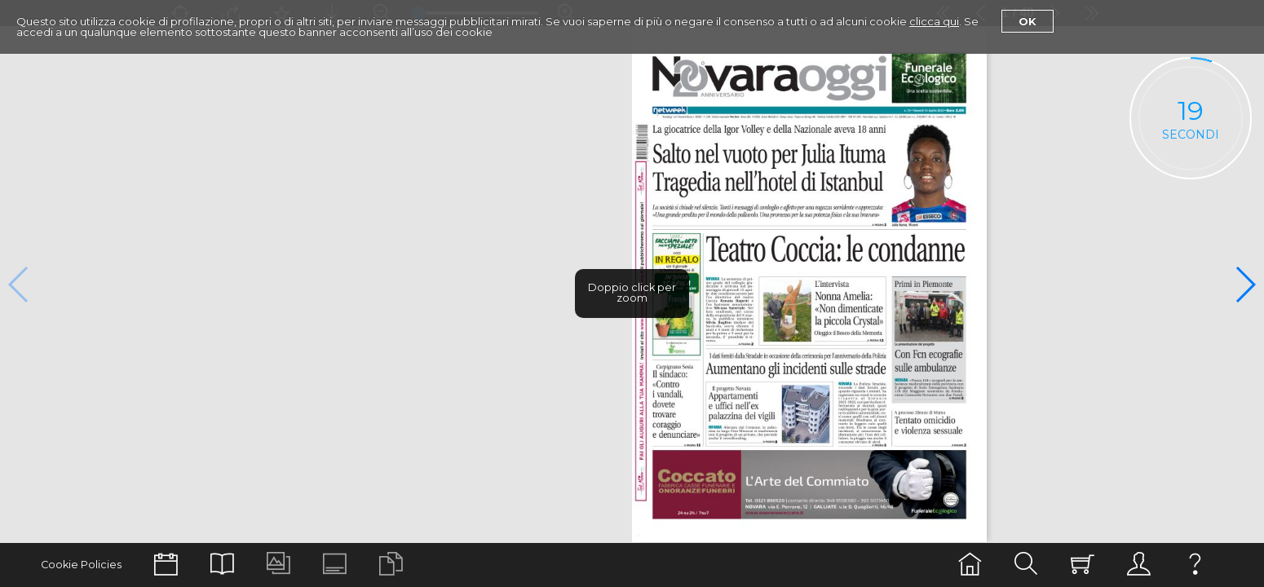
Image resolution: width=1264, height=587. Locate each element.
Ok (1027, 21)
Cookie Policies (81, 564)
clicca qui (934, 21)
